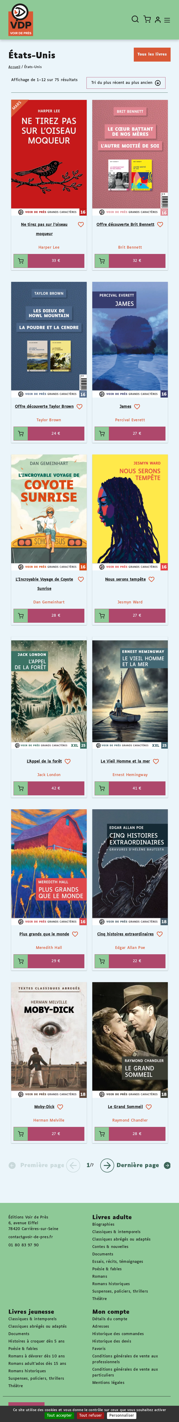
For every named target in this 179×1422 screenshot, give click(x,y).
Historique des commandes (118, 1334)
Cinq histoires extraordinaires (125, 934)
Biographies (103, 1225)
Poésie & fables (107, 1269)
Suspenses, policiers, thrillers (120, 1292)
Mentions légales (108, 1383)
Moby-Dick (44, 1107)
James (125, 407)
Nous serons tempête (125, 580)
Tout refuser (90, 1416)
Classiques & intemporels (116, 1232)
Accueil (14, 67)
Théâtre (99, 1299)
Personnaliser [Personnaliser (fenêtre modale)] (121, 1416)
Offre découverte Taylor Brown (44, 407)
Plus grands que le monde (44, 934)
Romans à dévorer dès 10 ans (36, 1356)
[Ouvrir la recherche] (135, 19)
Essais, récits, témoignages (117, 1262)
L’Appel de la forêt (44, 762)
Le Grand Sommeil (125, 1107)
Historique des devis (111, 1341)
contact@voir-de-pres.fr (30, 1237)
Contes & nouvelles (110, 1247)
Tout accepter (59, 1416)
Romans (99, 1277)
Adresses (100, 1327)
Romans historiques (111, 1284)
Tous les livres (152, 54)
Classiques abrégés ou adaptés (121, 1239)
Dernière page (144, 1165)
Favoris (99, 1349)
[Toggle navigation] (166, 19)
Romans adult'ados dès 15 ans (37, 1364)
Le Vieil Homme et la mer (125, 762)
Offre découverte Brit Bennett (125, 225)
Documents (103, 1254)
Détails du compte (109, 1319)
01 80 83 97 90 (23, 1245)
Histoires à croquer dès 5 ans (36, 1341)
